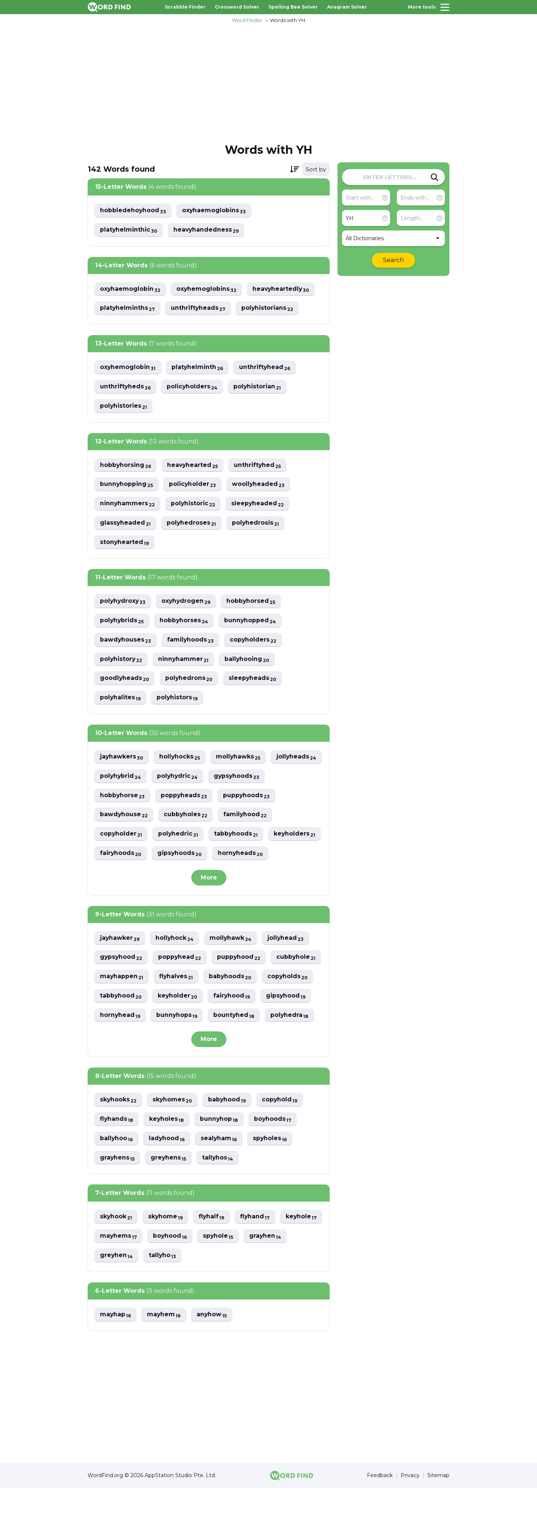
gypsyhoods (123, 797)
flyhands (117, 1160)
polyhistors (178, 699)
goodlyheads (125, 680)
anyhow (213, 1356)
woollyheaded (260, 485)
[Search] (434, 177)
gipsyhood (120, 1037)
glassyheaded (125, 524)
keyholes (167, 1160)
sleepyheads (254, 680)
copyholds (120, 1017)
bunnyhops (234, 1037)
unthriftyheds (125, 387)
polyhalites (120, 699)
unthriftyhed (259, 466)
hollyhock (175, 959)
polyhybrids (122, 622)
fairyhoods (240, 855)
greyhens (169, 1199)
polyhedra (119, 1056)
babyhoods (288, 998)
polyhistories (124, 406)
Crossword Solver (237, 7)
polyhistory (121, 660)
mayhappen (178, 998)
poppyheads (247, 797)
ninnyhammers (128, 504)
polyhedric (239, 836)
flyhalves (233, 998)
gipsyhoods (122, 874)
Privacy (410, 1517)
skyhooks (118, 1141)
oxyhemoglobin (128, 368)
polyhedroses (192, 524)
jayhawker (120, 959)
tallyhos (219, 1199)
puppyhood (241, 979)
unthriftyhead (266, 368)
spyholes (272, 1180)
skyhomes (173, 1141)
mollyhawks (240, 758)
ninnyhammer (184, 660)
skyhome (166, 1258)
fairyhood (290, 1017)
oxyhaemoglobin (130, 289)
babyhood (229, 1141)
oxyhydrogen (188, 602)
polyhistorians (269, 308)
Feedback (380, 1517)
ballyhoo (117, 1180)
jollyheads (120, 778)
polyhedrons (190, 680)
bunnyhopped (252, 622)
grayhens (117, 1199)
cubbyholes (250, 816)
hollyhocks (180, 758)
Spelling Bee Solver (293, 7)
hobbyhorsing (126, 466)
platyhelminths (128, 308)
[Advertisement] (268, 82)
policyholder (193, 485)
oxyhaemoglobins (215, 210)
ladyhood (168, 1180)
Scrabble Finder (185, 7)
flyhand (257, 1258)
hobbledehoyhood (133, 210)
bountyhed (292, 1037)
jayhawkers (122, 758)
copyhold (282, 1141)
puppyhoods (123, 816)
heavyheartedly (283, 289)
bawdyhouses (126, 641)
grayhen (116, 1297)
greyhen (165, 1297)
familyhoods (191, 641)
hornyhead (176, 1037)
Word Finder (247, 20)
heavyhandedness (207, 230)
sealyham (220, 1180)
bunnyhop (220, 1160)
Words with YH (287, 20)
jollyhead (288, 959)
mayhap (116, 1356)
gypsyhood (121, 979)
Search (393, 260)
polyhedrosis (257, 524)
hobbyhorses (185, 622)
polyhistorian (259, 387)
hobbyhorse (185, 797)
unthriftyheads (199, 308)
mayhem (165, 1356)
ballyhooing (249, 660)
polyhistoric (194, 504)
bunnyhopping (127, 485)
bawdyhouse (187, 816)
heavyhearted (194, 466)
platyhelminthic (129, 230)
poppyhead (181, 979)
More (209, 898)
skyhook (116, 1258)
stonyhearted (125, 543)
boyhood (218, 1278)
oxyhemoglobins (207, 289)
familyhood (122, 836)
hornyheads (184, 874)
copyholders (255, 641)
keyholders (181, 855)
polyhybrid (178, 778)
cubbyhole (120, 998)
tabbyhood (178, 1017)
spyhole (267, 1278)
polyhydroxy (123, 602)
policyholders (193, 387)
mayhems (166, 1278)
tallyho (212, 1297)
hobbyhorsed (254, 602)
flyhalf (213, 1258)
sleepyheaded (259, 504)
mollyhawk (232, 959)
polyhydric (236, 778)
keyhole (116, 1278)
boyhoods (275, 1160)
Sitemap (438, 1517)
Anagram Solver (347, 7)
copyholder (181, 836)
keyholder (236, 1017)
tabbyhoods (122, 855)
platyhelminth (198, 368)
